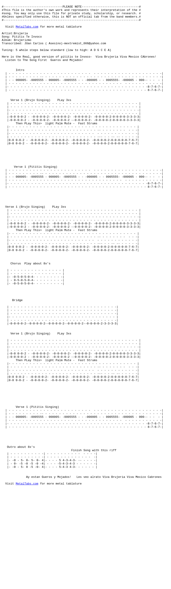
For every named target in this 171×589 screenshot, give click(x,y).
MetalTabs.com (27, 32)
